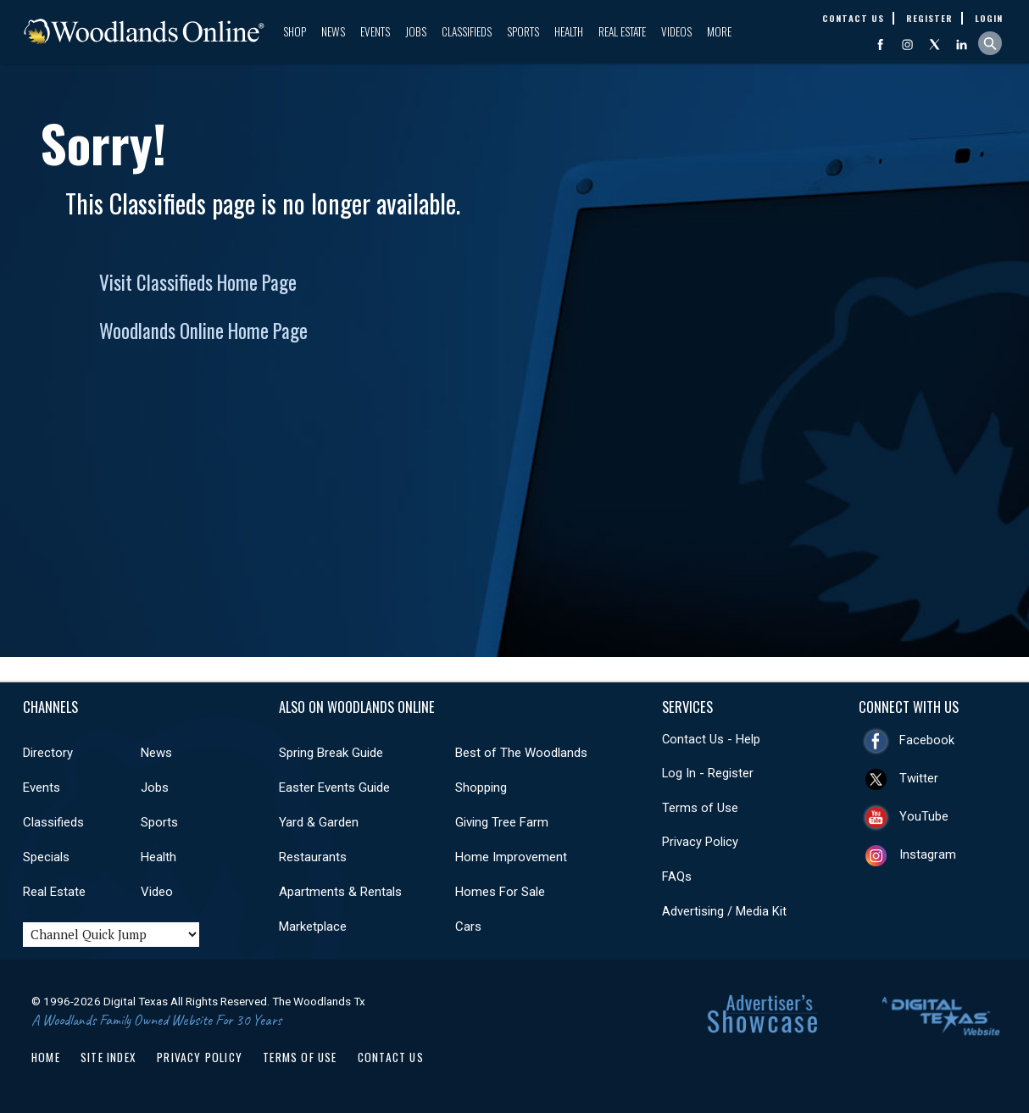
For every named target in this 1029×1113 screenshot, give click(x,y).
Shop (294, 31)
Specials (46, 857)
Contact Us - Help (711, 739)
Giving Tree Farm (501, 822)
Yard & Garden (319, 822)
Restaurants (313, 857)
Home (45, 1057)
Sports (523, 31)
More (719, 31)
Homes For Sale (500, 891)
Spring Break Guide (331, 752)
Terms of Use (700, 807)
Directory (48, 752)
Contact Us (391, 1057)
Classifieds (467, 31)
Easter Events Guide (334, 787)
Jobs (415, 31)
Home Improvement (511, 857)
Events (375, 31)
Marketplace (313, 926)
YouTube (923, 816)
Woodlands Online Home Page (203, 330)
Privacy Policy (700, 841)
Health (568, 31)
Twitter (918, 778)
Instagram (927, 854)
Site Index (108, 1057)
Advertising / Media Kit (724, 911)
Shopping (481, 787)
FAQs (677, 876)
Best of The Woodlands (521, 752)
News (333, 31)
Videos (676, 31)
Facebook (926, 740)
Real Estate (622, 31)
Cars (468, 926)
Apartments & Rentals (340, 891)
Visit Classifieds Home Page (198, 282)
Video (157, 891)
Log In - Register (708, 773)
